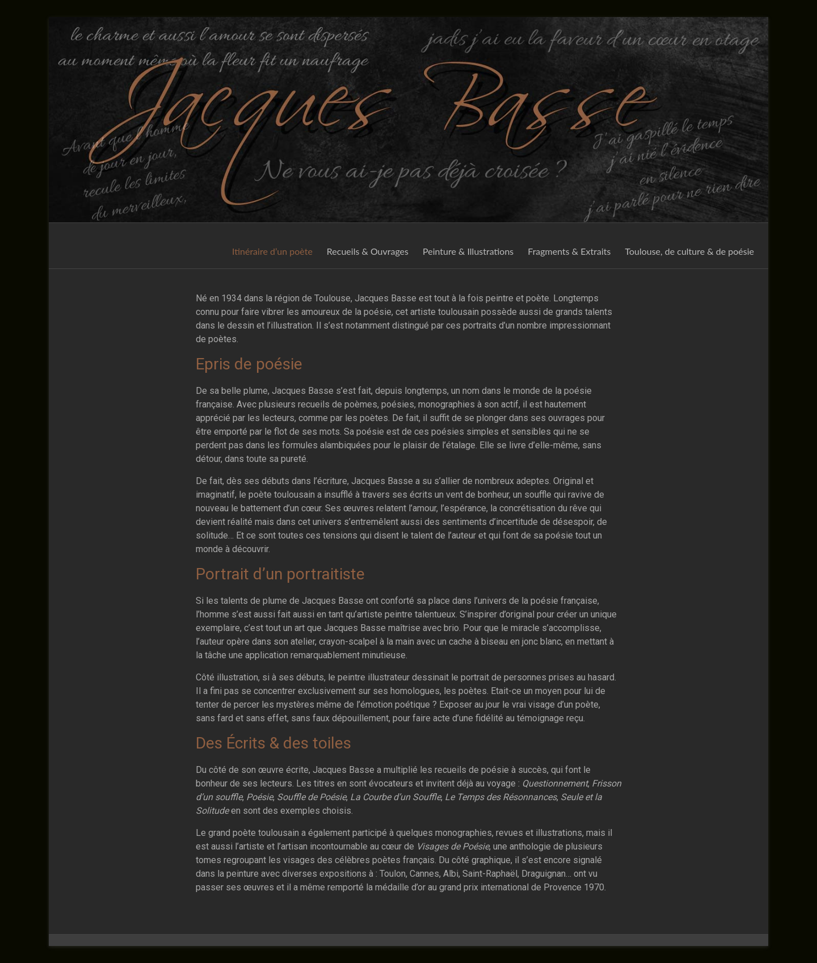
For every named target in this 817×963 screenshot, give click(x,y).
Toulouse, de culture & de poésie (689, 251)
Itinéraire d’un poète (272, 251)
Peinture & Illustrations (468, 251)
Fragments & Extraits (569, 251)
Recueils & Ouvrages (367, 251)
